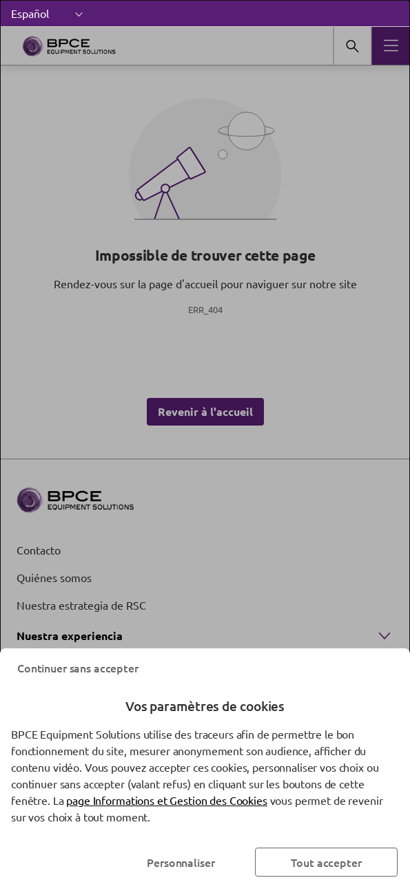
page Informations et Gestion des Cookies (166, 800)
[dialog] (205, 444)
